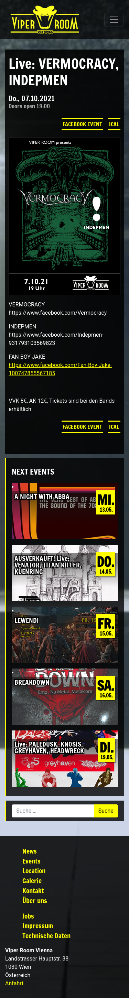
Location (33, 870)
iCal (114, 124)
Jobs (28, 916)
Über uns (34, 900)
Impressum (37, 925)
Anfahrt (14, 983)
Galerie (32, 880)
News (29, 851)
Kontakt (33, 890)
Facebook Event (82, 124)
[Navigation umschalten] (113, 19)
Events (31, 861)
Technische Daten (46, 935)
